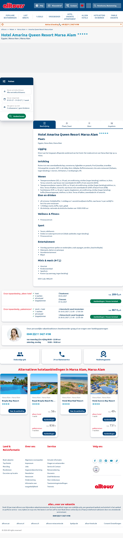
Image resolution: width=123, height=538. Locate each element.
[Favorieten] (82, 5)
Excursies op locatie (10, 475)
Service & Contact (54, 469)
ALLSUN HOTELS (85, 17)
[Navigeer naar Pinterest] (106, 463)
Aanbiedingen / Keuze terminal (106, 303)
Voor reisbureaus (53, 482)
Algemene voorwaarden (34, 462)
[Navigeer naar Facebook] (95, 463)
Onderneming (30, 482)
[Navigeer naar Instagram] (100, 463)
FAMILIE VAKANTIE (114, 17)
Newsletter (29, 475)
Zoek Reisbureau (53, 479)
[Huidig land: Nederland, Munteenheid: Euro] (88, 5)
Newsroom (29, 479)
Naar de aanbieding (17, 413)
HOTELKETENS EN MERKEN (99, 17)
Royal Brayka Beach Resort (44, 403)
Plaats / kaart (67, 126)
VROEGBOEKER (54, 17)
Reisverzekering (53, 472)
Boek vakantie (8, 462)
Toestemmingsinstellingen (57, 485)
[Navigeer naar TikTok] (117, 463)
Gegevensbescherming (33, 472)
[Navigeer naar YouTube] (111, 463)
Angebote (112, 126)
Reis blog (6, 469)
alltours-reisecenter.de (54, 522)
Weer (89, 126)
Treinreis (50, 489)
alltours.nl (20, 522)
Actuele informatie (54, 462)
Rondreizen (7, 472)
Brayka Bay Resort (10, 403)
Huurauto (50, 475)
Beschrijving (44, 126)
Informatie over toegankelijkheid (31, 487)
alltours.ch (35, 522)
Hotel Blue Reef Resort (72, 403)
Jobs (27, 469)
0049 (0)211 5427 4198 (39, 336)
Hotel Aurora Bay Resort (103, 403)
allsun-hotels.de (91, 522)
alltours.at (6, 522)
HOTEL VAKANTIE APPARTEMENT (70, 16)
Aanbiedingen (49, 422)
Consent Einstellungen (112, 522)
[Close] (121, 24)
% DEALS (39, 17)
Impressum (29, 465)
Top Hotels (7, 465)
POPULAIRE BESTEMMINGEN (10, 17)
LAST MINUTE (25, 17)
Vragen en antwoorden (55, 465)
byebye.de (74, 522)
